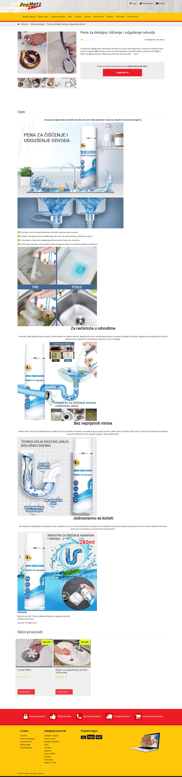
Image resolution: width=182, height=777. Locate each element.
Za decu (78, 17)
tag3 (98, 737)
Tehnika (109, 17)
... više (135, 54)
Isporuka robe (26, 742)
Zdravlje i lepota (28, 17)
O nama (23, 736)
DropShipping (26, 748)
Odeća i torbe (132, 17)
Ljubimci (87, 17)
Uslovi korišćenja (27, 739)
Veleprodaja (25, 745)
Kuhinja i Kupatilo (58, 17)
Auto (70, 17)
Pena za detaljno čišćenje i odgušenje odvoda (117, 32)
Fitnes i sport (43, 17)
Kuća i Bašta (99, 17)
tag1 (83, 737)
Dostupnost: (150, 39)
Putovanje (120, 17)
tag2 (91, 737)
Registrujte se (122, 72)
